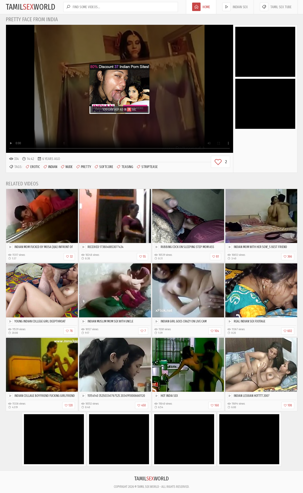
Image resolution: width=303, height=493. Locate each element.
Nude (66, 167)
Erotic (32, 167)
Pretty (83, 167)
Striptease (147, 167)
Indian (50, 167)
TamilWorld (30, 7)
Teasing (124, 167)
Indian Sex (235, 7)
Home (201, 7)
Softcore (103, 167)
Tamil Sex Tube (276, 7)
